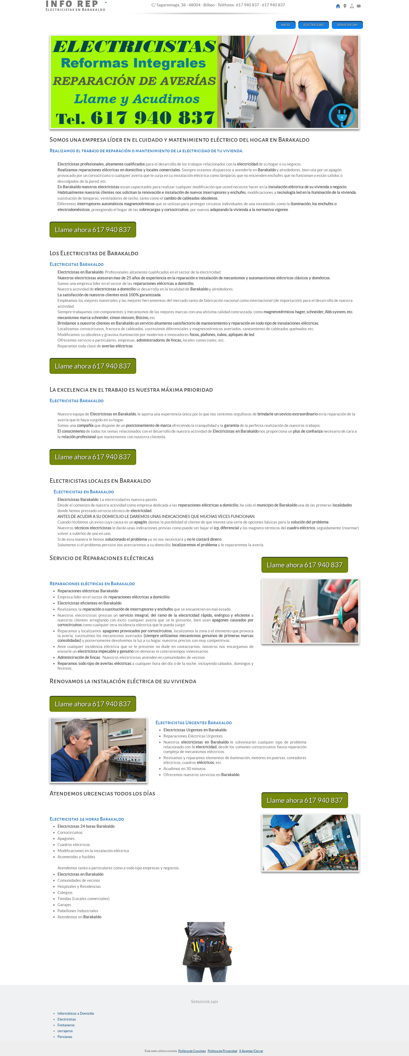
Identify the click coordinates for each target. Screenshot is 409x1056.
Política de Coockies (192, 1051)
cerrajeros (65, 1031)
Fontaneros (66, 1025)
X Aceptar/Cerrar (251, 1051)
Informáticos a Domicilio (75, 1013)
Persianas (64, 1037)
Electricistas (66, 1019)
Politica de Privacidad (222, 1051)
